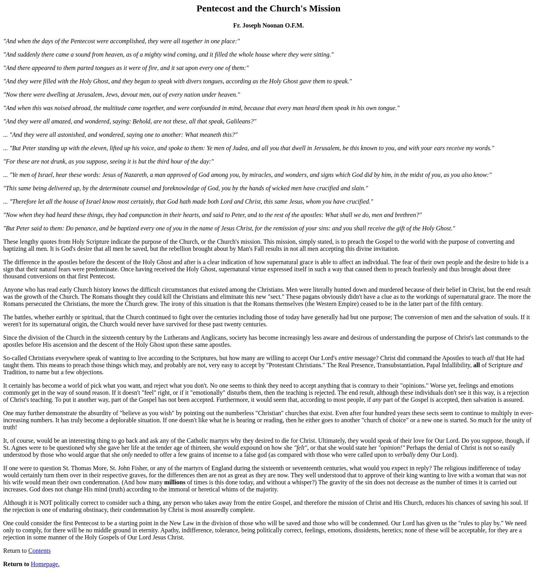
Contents (39, 550)
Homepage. (45, 564)
